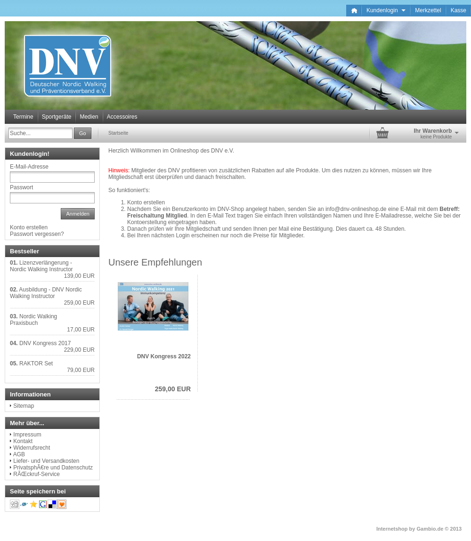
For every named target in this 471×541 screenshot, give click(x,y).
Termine (23, 116)
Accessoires (122, 116)
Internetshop (392, 529)
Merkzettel (428, 10)
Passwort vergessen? (37, 234)
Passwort (21, 187)
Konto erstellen (146, 202)
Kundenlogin (386, 10)
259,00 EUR (173, 389)
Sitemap (23, 406)
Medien (89, 116)
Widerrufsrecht (31, 447)
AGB (19, 454)
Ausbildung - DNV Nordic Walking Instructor (46, 292)
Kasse (458, 10)
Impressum (27, 434)
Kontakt (22, 441)
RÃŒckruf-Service (36, 474)
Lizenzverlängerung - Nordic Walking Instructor (41, 266)
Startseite (118, 133)
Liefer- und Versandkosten (46, 461)
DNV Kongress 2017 (45, 343)
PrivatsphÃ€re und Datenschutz (53, 467)
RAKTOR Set (36, 363)
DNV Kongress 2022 (164, 356)
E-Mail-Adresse (29, 166)
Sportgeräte (57, 116)
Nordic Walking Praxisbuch (33, 319)
